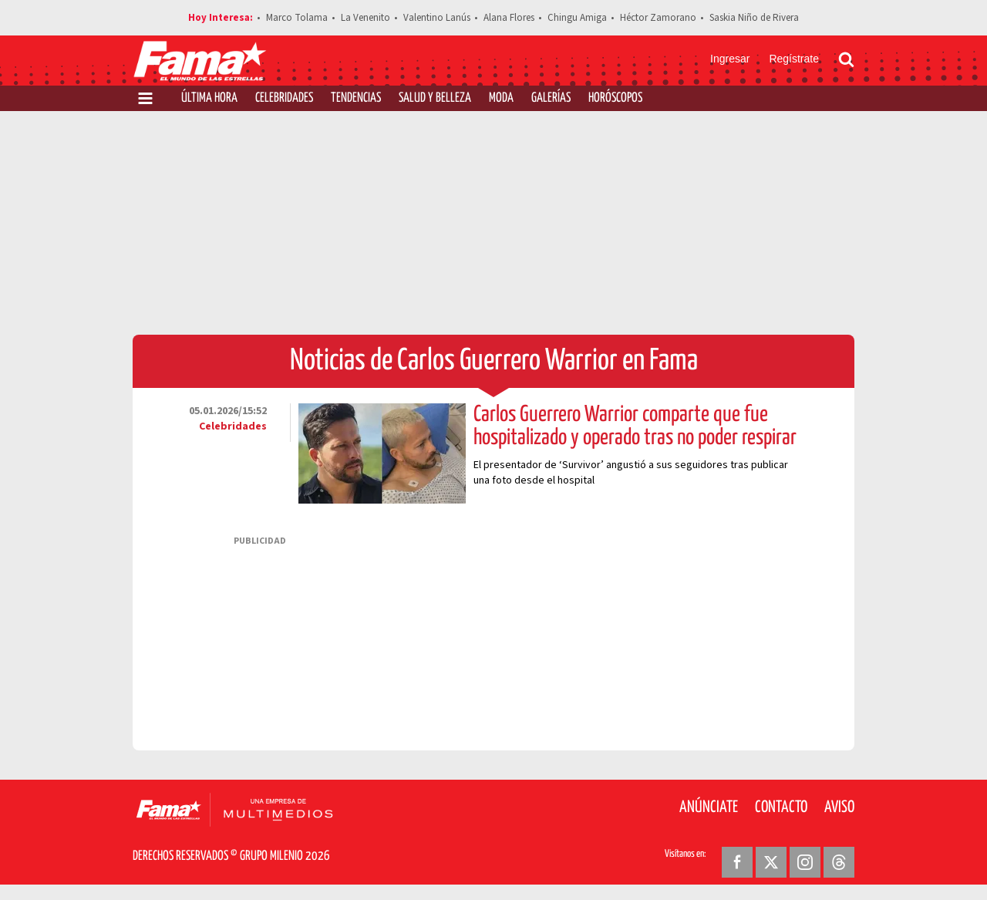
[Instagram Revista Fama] (805, 862)
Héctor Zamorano (658, 18)
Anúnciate (708, 807)
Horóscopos (615, 98)
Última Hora (209, 98)
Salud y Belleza (435, 98)
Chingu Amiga (577, 18)
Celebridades (284, 98)
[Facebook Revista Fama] (737, 862)
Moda (501, 98)
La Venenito (365, 18)
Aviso (839, 807)
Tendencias (356, 98)
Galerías (551, 98)
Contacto (781, 807)
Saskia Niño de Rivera (754, 18)
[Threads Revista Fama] (839, 862)
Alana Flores (508, 18)
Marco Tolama (297, 18)
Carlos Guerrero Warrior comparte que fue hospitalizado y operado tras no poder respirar (635, 426)
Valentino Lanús (436, 18)
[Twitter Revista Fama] (771, 862)
